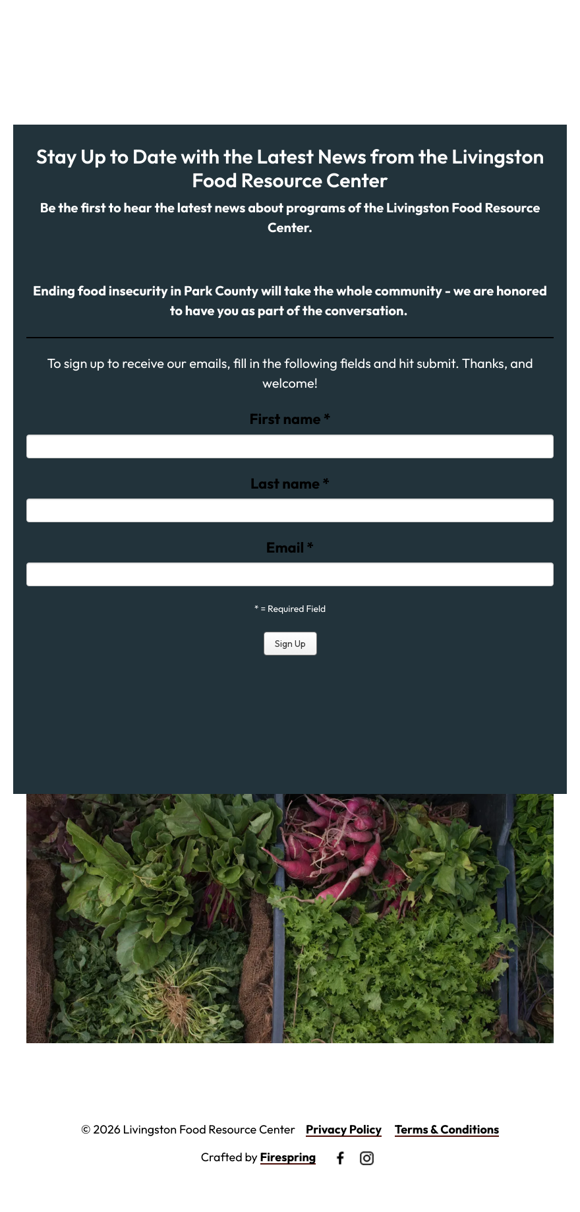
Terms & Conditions (447, 1129)
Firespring (288, 1157)
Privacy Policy (344, 1129)
